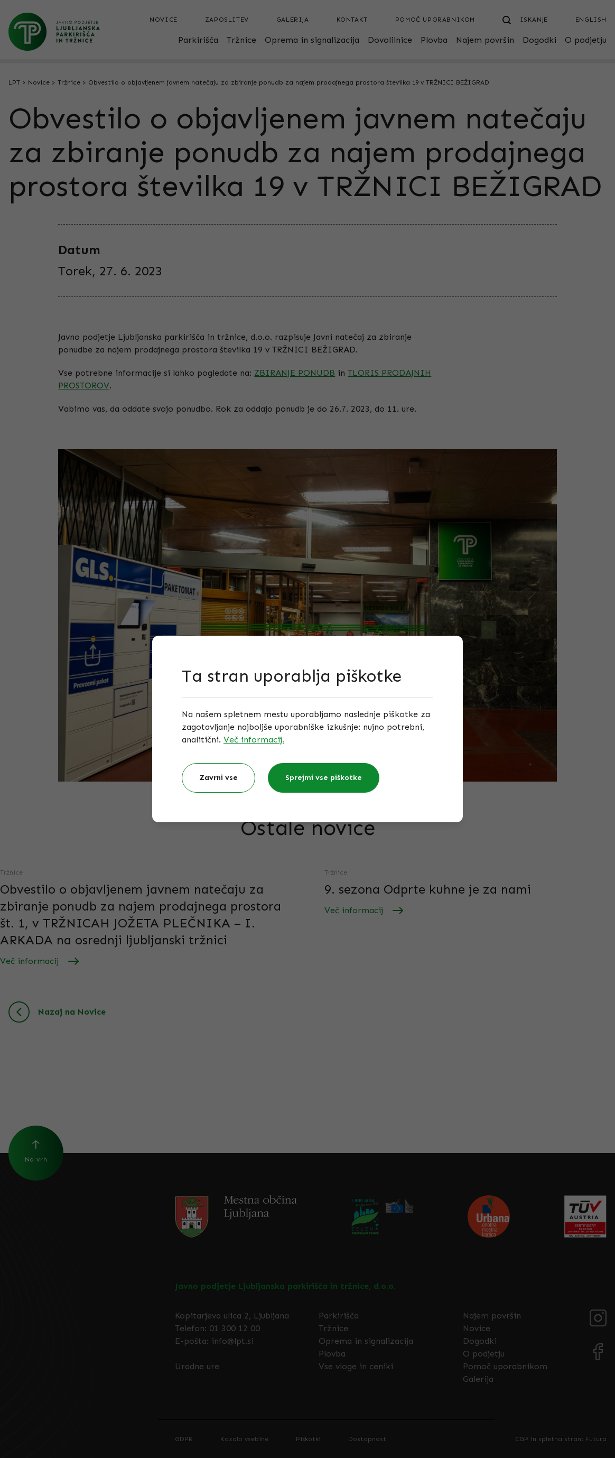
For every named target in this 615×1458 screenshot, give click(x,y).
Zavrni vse (218, 777)
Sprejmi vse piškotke (323, 777)
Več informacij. (253, 740)
